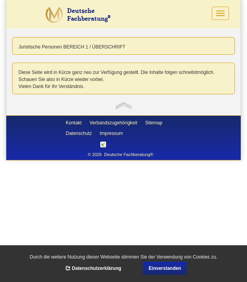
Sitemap (153, 123)
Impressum (111, 133)
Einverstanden (165, 268)
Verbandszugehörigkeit (113, 123)
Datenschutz (79, 133)
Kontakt (74, 123)
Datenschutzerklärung (93, 268)
